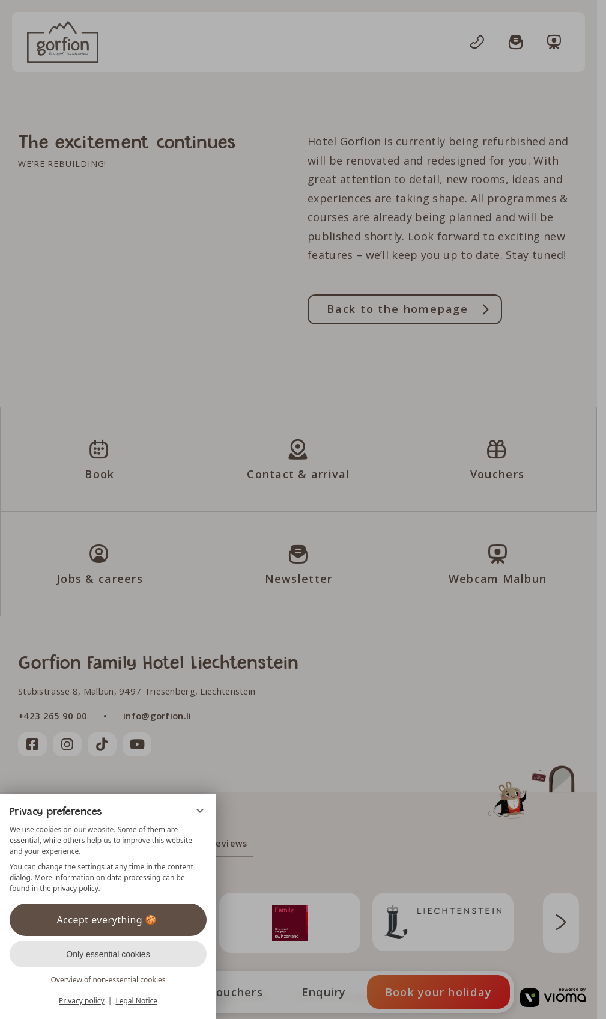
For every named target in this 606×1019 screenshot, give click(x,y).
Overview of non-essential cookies (107, 980)
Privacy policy (82, 1001)
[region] (108, 859)
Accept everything (107, 919)
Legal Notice (136, 1001)
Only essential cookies (108, 954)
